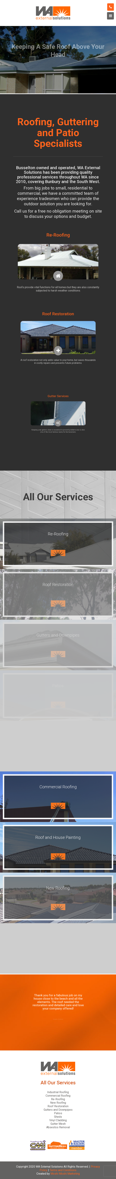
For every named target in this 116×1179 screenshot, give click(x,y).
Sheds (58, 1116)
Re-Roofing (58, 1099)
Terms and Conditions (63, 1170)
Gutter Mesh (58, 1123)
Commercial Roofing (58, 1095)
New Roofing (58, 1102)
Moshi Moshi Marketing (65, 1173)
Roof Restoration (58, 1106)
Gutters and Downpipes (58, 1109)
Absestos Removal (58, 1127)
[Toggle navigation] (110, 15)
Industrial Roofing (58, 1092)
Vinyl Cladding (58, 1120)
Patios (58, 1113)
